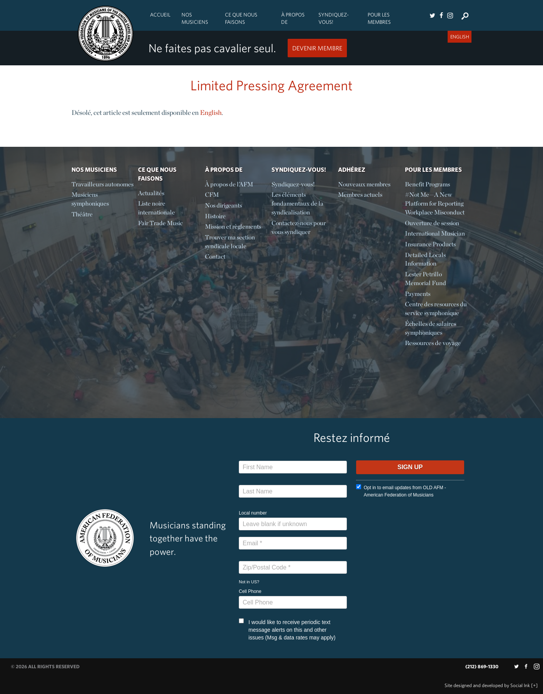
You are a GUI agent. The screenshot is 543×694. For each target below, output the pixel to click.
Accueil (160, 15)
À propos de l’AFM (229, 184)
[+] (534, 685)
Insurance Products (430, 244)
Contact (215, 256)
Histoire (215, 216)
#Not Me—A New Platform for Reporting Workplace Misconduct (435, 203)
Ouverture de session (432, 223)
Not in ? (249, 581)
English (211, 112)
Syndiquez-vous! (333, 18)
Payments (417, 293)
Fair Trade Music (160, 223)
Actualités (151, 193)
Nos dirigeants (223, 205)
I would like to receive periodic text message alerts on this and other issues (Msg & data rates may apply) (287, 629)
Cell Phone (250, 591)
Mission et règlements (233, 226)
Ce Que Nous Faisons (241, 18)
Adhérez (351, 169)
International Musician (435, 233)
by (487, 685)
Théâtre (82, 214)
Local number (253, 513)
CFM (212, 194)
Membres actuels (360, 194)
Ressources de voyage (433, 343)
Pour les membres (379, 18)
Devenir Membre (317, 48)
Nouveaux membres (364, 184)
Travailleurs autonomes (102, 184)
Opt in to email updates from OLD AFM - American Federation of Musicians (401, 491)
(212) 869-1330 (481, 666)
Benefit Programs (427, 184)
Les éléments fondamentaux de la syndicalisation (297, 203)
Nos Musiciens (195, 18)
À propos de (293, 18)
